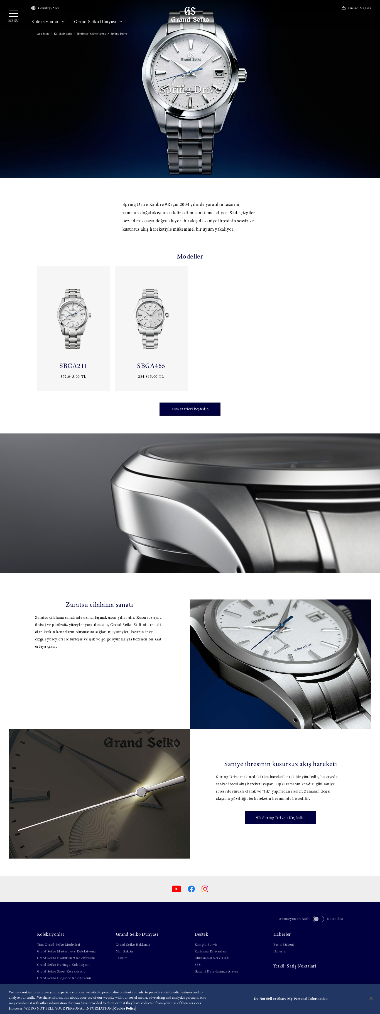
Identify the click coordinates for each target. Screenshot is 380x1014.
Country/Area (45, 8)
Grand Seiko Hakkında (133, 944)
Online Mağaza (356, 8)
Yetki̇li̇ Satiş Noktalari (294, 966)
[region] (190, 999)
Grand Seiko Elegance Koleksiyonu (64, 978)
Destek (201, 934)
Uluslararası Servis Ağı (212, 958)
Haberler (282, 934)
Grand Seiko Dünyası (98, 22)
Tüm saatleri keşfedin (190, 408)
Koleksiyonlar (48, 22)
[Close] (371, 998)
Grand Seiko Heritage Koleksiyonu (63, 964)
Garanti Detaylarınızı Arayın (216, 971)
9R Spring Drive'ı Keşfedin (280, 817)
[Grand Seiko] (190, 14)
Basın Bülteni (283, 944)
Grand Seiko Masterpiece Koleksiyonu (66, 951)
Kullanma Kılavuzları (211, 951)
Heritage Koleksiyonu (91, 33)
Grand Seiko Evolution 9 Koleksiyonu (66, 958)
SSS (198, 964)
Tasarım (122, 958)
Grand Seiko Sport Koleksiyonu (61, 971)
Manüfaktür (124, 951)
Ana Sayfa (43, 33)
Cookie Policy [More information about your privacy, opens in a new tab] (124, 1008)
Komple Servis (206, 944)
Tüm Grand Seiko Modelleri (58, 944)
